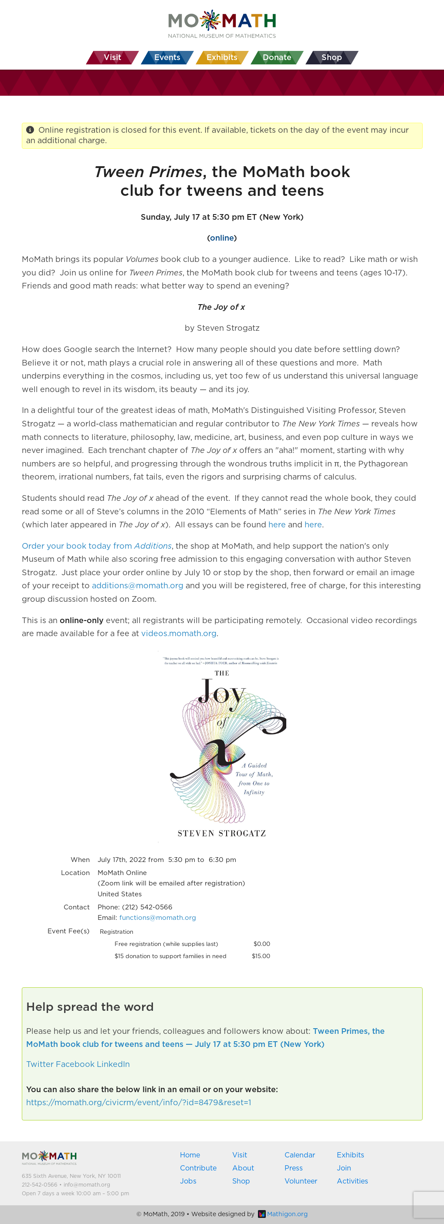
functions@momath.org (157, 918)
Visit (239, 1155)
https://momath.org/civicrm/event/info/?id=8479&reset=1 (138, 1103)
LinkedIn (113, 1065)
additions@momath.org (137, 586)
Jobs (188, 1181)
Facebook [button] (75, 1065)
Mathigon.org (283, 1214)
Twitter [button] (40, 1065)
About (243, 1168)
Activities (352, 1181)
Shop (241, 1181)
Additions (153, 546)
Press (294, 1168)
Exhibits (350, 1155)
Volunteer (301, 1181)
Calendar (300, 1155)
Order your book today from (78, 546)
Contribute (198, 1168)
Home (190, 1155)
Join (344, 1168)
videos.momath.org (179, 634)
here (277, 525)
